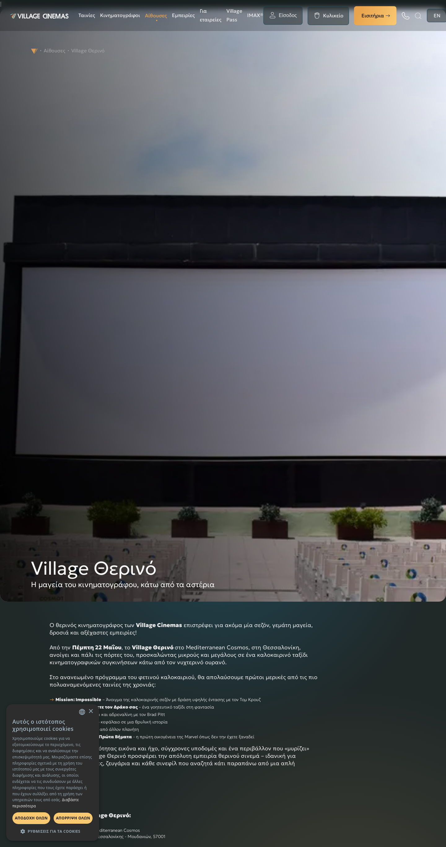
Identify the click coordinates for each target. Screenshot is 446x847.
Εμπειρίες (183, 15)
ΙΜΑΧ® (255, 15)
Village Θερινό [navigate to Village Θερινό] (88, 50)
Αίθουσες (156, 15)
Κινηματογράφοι (120, 15)
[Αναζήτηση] (418, 15)
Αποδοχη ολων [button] (31, 818)
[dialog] (52, 772)
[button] (52, 831)
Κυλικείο (333, 15)
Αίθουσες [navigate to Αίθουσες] (54, 50)
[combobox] (82, 712)
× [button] (90, 711)
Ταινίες (86, 15)
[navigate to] (34, 50)
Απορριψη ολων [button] (73, 818)
